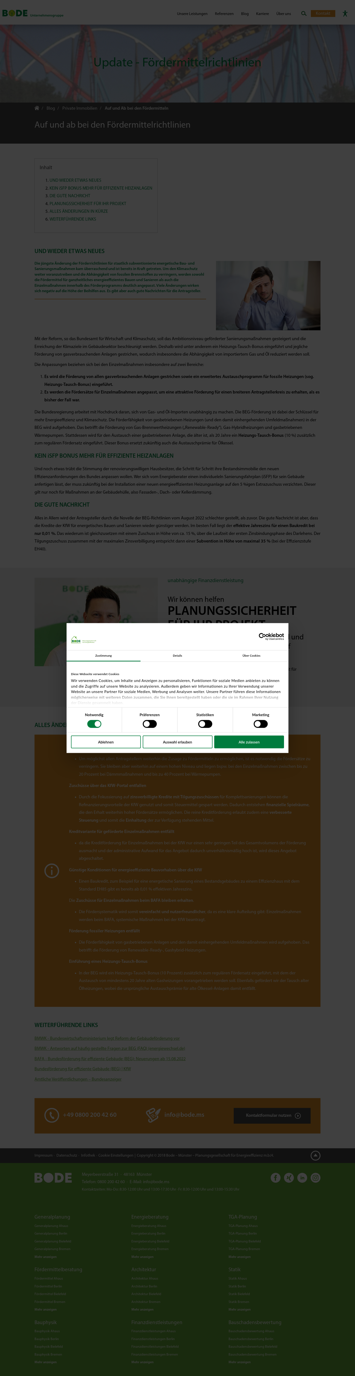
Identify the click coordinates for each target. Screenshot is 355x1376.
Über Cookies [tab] (252, 655)
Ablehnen (106, 742)
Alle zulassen (249, 742)
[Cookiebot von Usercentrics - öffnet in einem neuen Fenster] (262, 636)
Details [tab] (177, 655)
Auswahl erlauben (177, 742)
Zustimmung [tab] (103, 655)
